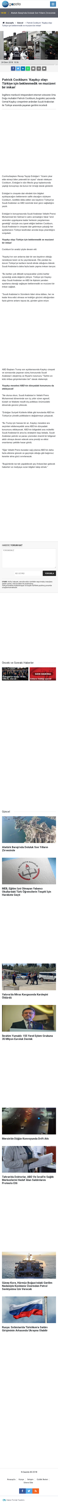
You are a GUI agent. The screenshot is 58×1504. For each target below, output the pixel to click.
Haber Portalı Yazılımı (15, 1500)
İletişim (30, 1479)
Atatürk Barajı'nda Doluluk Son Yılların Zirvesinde (33, 13)
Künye (21, 1479)
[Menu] (53, 4)
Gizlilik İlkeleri (42, 1479)
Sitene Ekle (28, 1483)
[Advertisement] (29, 142)
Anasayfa (11, 1479)
